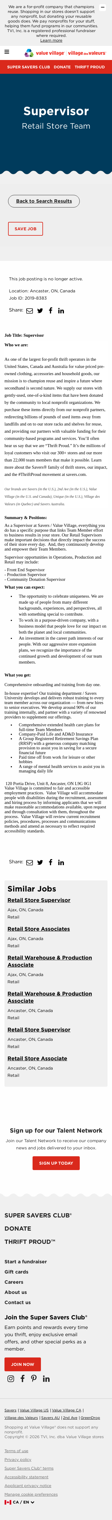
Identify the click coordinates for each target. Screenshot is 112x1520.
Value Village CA (66, 1410)
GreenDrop (90, 1417)
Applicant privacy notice (27, 1485)
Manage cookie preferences (31, 1494)
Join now (22, 1364)
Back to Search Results (44, 201)
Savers (10, 1410)
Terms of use (16, 1451)
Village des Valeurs (21, 1417)
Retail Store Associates (38, 929)
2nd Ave (70, 1417)
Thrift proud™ (29, 1241)
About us (15, 1292)
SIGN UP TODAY (56, 1163)
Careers (13, 1282)
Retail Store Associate (37, 1058)
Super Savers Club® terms (28, 1468)
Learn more (51, 40)
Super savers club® (38, 1215)
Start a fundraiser (25, 1262)
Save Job (25, 228)
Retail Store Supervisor (38, 900)
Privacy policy (17, 1459)
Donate (62, 67)
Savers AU (50, 1417)
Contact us (17, 1302)
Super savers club (28, 67)
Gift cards (16, 1272)
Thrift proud (90, 67)
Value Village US (34, 1410)
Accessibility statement (26, 1477)
